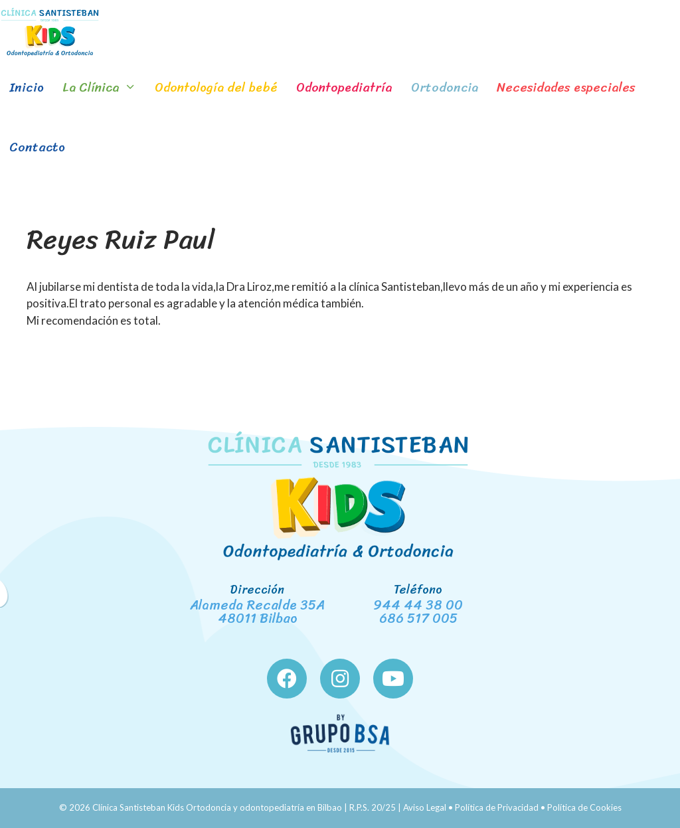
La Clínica (103, 88)
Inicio (26, 87)
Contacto (37, 147)
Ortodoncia (444, 87)
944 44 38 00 (418, 605)
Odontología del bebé (216, 87)
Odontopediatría (344, 87)
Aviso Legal (424, 807)
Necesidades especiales (566, 87)
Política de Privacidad (497, 807)
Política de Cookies (584, 807)
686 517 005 (418, 618)
